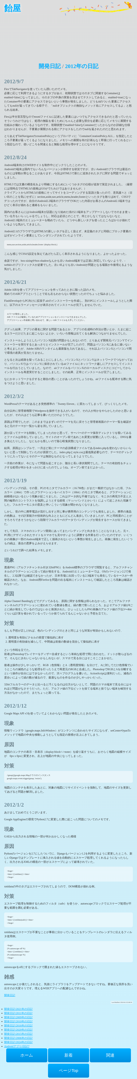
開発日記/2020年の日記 (18, 1029)
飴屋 (12, 8)
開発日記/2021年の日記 (18, 1009)
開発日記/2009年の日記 (18, 1017)
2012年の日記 (81, 66)
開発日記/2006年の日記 (18, 1038)
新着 (68, 1055)
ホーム (26, 1055)
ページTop (68, 1070)
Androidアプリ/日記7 (16, 1046)
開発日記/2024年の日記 (18, 1042)
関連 (110, 1055)
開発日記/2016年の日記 (18, 1025)
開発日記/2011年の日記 (18, 1013)
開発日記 (50, 66)
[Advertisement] (68, 36)
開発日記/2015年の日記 (18, 1033)
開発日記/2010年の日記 (18, 1021)
